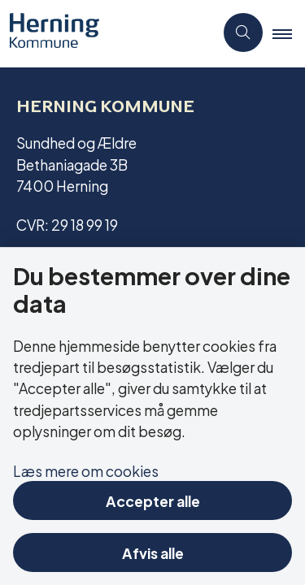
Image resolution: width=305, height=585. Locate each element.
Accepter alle (153, 500)
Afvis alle (153, 552)
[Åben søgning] (243, 32)
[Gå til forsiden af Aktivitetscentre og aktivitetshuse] (49, 32)
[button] (288, 33)
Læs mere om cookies (86, 470)
